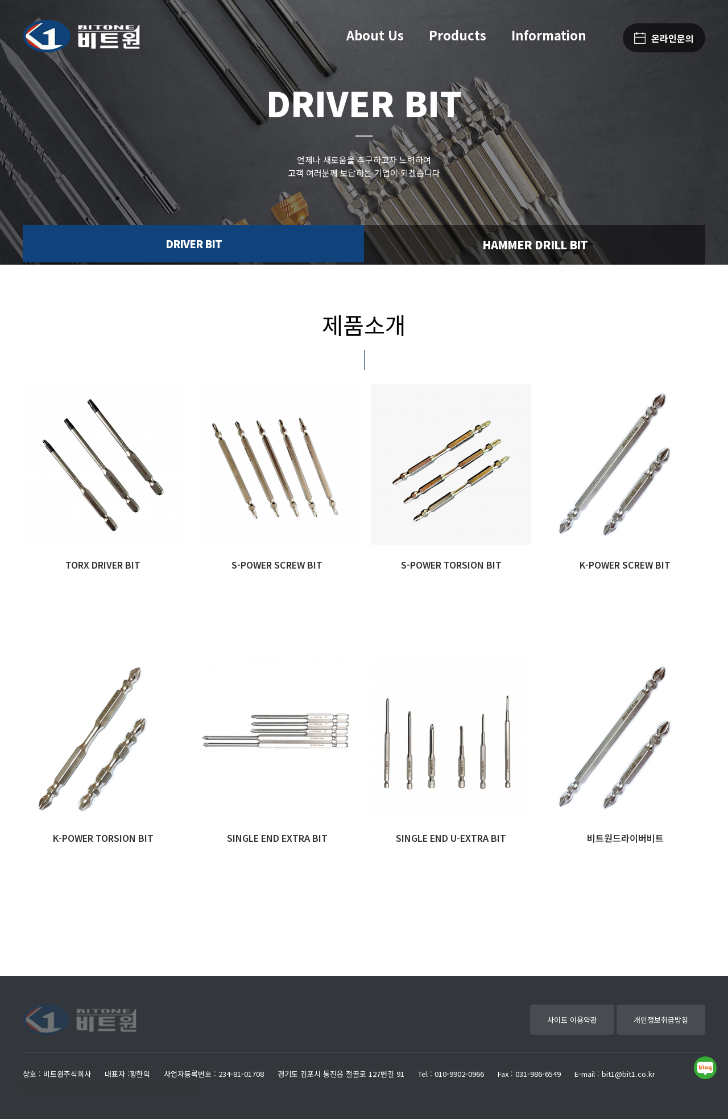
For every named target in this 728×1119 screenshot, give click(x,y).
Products (457, 35)
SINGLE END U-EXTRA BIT (451, 838)
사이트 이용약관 (572, 1019)
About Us (375, 35)
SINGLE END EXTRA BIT (277, 838)
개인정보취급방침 (661, 1019)
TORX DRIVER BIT (102, 564)
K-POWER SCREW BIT (625, 564)
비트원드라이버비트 (625, 838)
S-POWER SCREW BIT (276, 564)
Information (548, 35)
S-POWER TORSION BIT (451, 564)
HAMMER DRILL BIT (535, 244)
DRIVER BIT (194, 244)
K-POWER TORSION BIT (103, 838)
